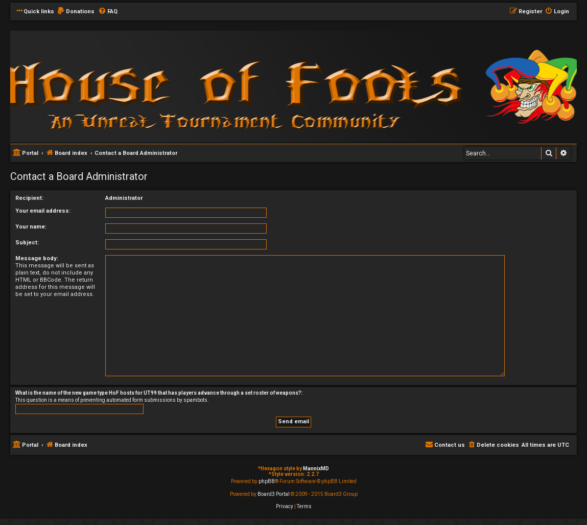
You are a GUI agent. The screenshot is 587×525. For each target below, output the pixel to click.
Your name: (30, 226)
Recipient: (29, 198)
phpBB (267, 481)
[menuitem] (76, 12)
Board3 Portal (273, 494)
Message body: (36, 258)
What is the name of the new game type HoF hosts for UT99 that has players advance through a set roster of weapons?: (159, 393)
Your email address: (43, 211)
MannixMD (316, 468)
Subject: (27, 242)
